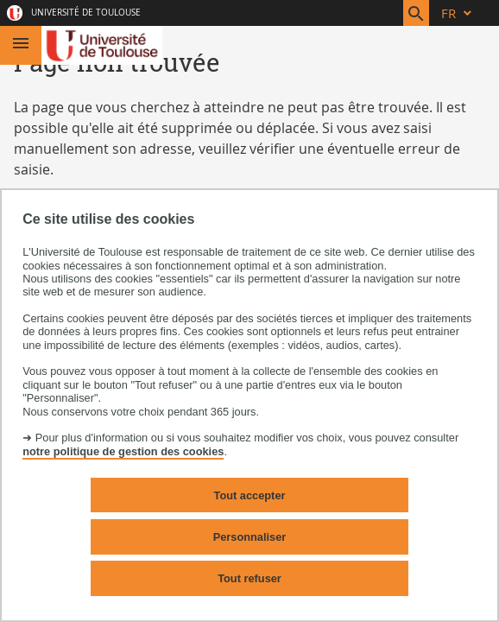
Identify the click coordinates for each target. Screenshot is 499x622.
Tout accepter (250, 495)
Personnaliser (250, 536)
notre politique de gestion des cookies (123, 451)
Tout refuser (249, 578)
